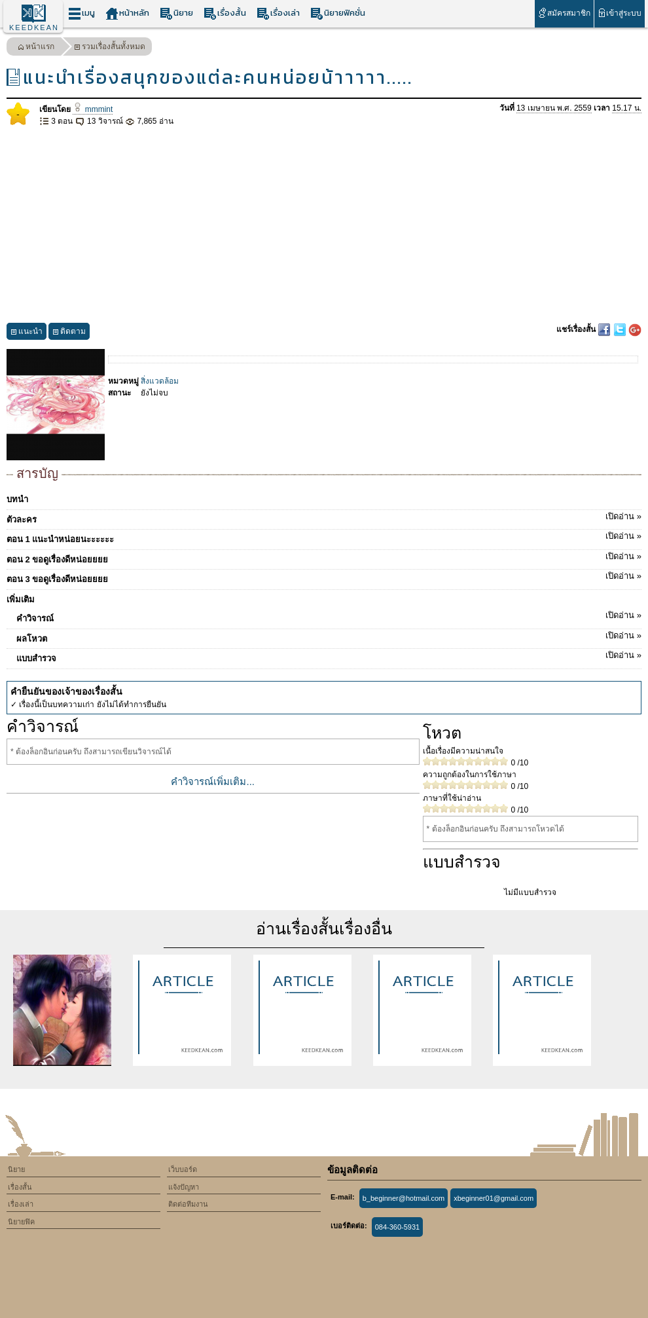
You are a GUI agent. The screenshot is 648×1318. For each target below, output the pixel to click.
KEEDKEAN (34, 27)
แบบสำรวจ (328, 656)
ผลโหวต (328, 636)
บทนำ (17, 499)
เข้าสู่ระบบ (619, 12)
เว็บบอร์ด (182, 1169)
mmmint (93, 109)
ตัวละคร (324, 517)
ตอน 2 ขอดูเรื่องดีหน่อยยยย (324, 557)
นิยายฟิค (21, 1222)
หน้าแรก (36, 48)
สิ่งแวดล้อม (160, 381)
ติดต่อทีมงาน (188, 1204)
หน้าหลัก (127, 13)
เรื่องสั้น (225, 13)
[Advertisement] (324, 225)
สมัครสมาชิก (564, 12)
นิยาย (176, 13)
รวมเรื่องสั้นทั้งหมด (109, 48)
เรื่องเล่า (278, 13)
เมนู (81, 13)
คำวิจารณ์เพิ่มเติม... (213, 781)
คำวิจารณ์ (328, 616)
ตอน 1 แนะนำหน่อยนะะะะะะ (324, 537)
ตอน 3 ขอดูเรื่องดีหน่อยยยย (324, 577)
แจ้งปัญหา (183, 1187)
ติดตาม (69, 333)
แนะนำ (26, 333)
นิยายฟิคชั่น (337, 13)
